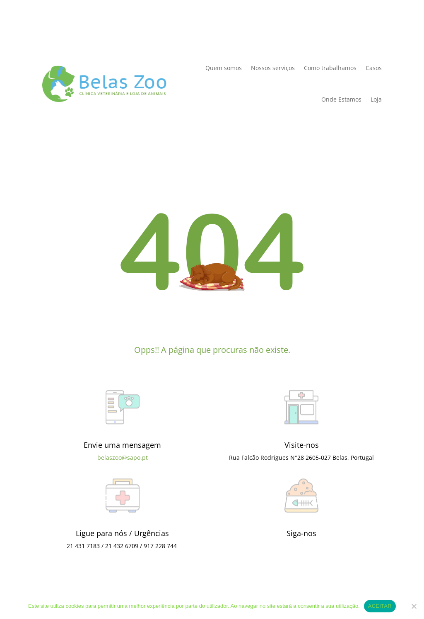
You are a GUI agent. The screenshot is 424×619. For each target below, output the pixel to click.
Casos (374, 68)
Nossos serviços (273, 68)
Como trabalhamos (330, 68)
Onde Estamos (341, 99)
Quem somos (223, 68)
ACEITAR (380, 606)
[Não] (414, 606)
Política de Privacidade (74, 30)
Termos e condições (208, 588)
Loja (376, 99)
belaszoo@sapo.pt (122, 457)
